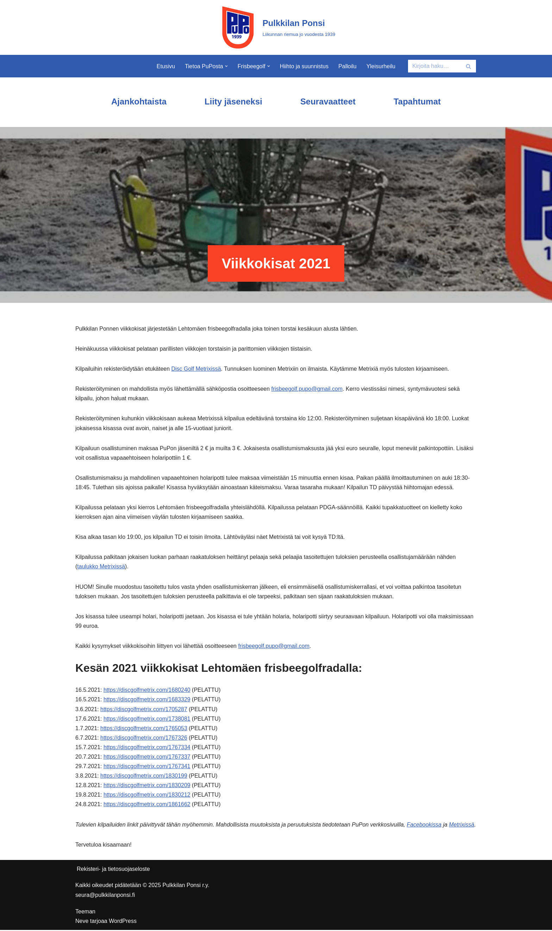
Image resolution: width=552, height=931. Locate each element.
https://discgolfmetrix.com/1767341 (147, 767)
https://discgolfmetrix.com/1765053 (143, 729)
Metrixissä (462, 826)
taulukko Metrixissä (101, 567)
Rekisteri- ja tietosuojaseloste (113, 870)
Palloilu (347, 66)
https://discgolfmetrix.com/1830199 (143, 777)
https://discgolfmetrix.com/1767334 (147, 748)
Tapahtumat (417, 101)
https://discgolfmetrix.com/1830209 (147, 786)
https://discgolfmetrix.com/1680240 (147, 691)
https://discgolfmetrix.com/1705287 (143, 710)
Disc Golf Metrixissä (196, 369)
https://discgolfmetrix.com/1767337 (147, 758)
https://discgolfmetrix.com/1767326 (143, 738)
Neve (81, 922)
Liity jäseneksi (233, 101)
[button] (226, 66)
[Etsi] (434, 66)
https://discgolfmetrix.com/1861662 (147, 806)
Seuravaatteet (328, 101)
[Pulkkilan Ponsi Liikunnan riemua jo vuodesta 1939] (276, 27)
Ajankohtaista (138, 101)
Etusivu (165, 66)
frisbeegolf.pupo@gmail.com (307, 389)
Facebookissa (424, 826)
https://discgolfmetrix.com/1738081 (147, 719)
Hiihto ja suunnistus (304, 66)
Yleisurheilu (381, 66)
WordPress (123, 922)
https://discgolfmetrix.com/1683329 (147, 700)
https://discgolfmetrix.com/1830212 (147, 796)
